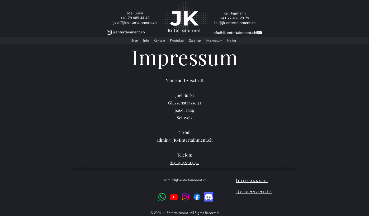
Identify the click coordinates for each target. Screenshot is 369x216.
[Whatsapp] (162, 197)
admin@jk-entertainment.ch (185, 180)
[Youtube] (173, 197)
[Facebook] (197, 197)
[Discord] (208, 197)
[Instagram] (185, 197)
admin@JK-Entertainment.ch (184, 140)
